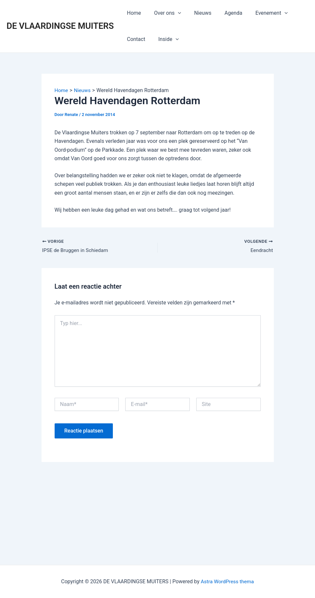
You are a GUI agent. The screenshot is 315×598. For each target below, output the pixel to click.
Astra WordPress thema (227, 581)
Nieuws (196, 13)
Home (133, 13)
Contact (135, 39)
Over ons (163, 13)
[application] (174, 13)
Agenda (224, 13)
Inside (164, 39)
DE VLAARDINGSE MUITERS (60, 26)
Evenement (260, 13)
